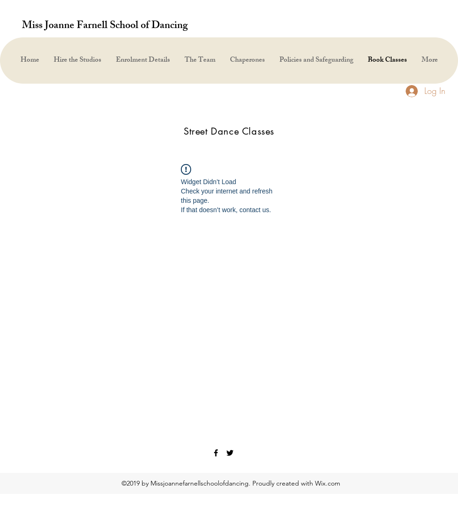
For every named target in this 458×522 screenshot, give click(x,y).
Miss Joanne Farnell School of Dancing (105, 26)
